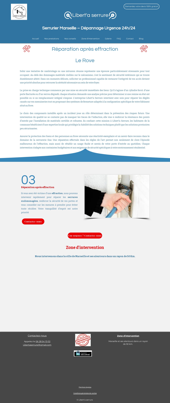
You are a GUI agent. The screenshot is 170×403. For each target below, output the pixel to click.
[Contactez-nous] (33, 221)
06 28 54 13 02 (43, 341)
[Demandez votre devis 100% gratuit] (141, 6)
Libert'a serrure (90, 15)
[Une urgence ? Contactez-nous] (85, 236)
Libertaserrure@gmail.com (37, 345)
